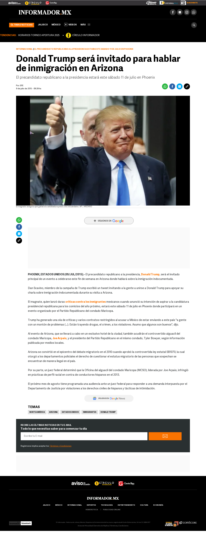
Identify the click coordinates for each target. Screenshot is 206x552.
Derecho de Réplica (101, 526)
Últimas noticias (22, 25)
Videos (70, 24)
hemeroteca (92, 510)
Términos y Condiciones (60, 446)
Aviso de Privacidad (85, 526)
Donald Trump (108, 412)
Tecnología (107, 505)
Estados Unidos (70, 412)
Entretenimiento (126, 505)
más (85, 25)
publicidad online (111, 510)
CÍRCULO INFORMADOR (86, 35)
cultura (144, 505)
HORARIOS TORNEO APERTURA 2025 (38, 35)
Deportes (91, 505)
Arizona (53, 412)
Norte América (37, 412)
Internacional (24, 49)
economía (158, 505)
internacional (74, 505)
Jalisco (43, 25)
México (56, 25)
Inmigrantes (89, 412)
